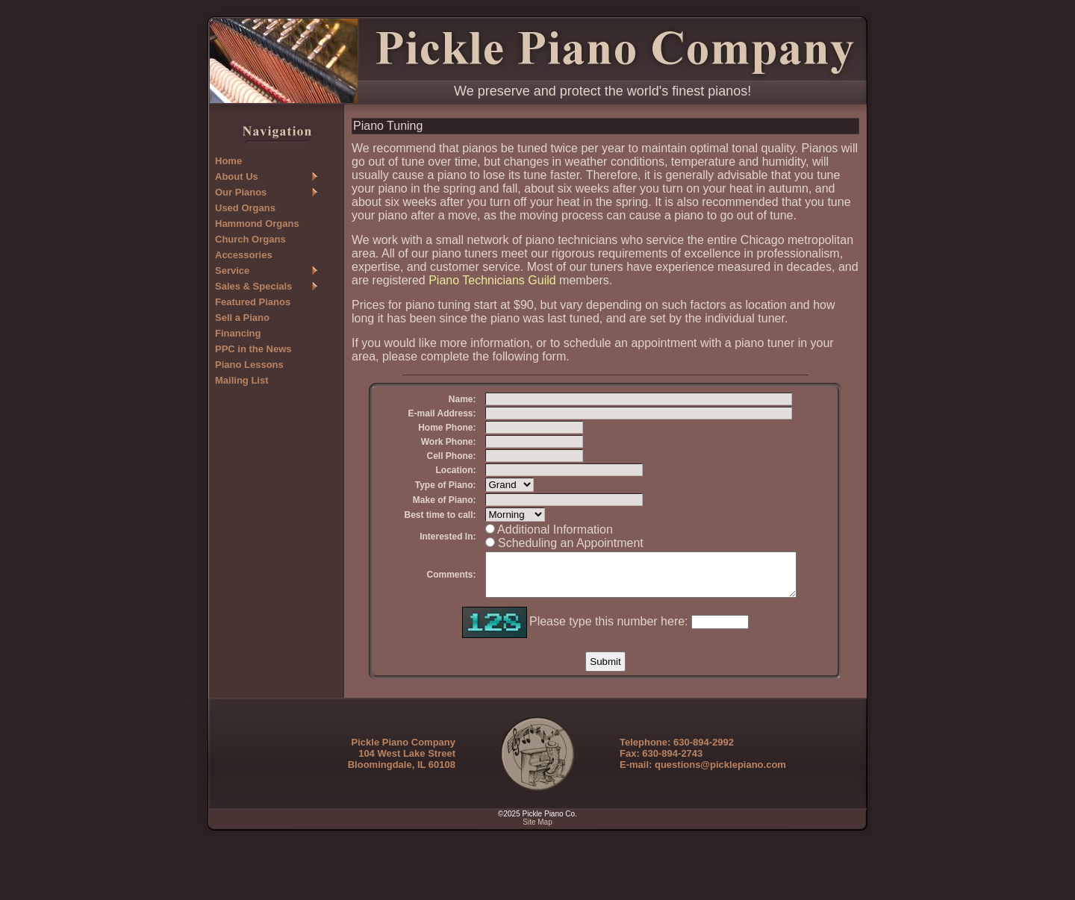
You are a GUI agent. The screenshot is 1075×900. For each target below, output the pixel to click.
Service (232, 270)
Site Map (537, 877)
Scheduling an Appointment (547, 589)
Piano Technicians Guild (492, 280)
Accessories (243, 254)
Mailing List (242, 380)
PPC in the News (253, 348)
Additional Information (532, 575)
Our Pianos (241, 192)
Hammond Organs (257, 223)
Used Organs (245, 207)
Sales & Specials (253, 286)
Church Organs (250, 239)
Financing (238, 333)
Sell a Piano (242, 317)
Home (228, 160)
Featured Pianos (252, 301)
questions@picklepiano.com (720, 819)
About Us (236, 176)
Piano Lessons (249, 364)
